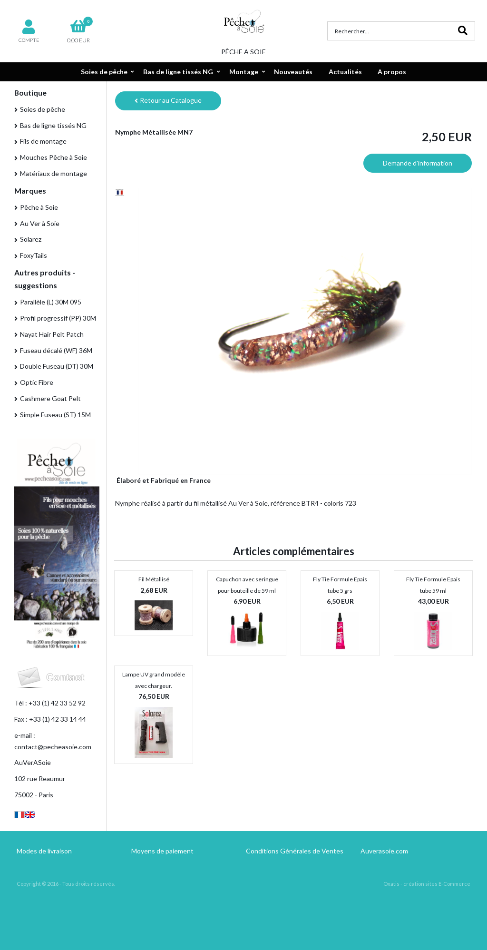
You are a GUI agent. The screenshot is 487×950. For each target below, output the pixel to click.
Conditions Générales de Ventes (294, 851)
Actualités (345, 72)
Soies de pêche (104, 72)
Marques (30, 190)
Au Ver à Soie (39, 223)
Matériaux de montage (53, 173)
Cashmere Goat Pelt (50, 398)
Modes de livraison (44, 851)
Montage (243, 72)
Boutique (30, 92)
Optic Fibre (36, 382)
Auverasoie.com (384, 851)
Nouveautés (293, 72)
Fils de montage (43, 141)
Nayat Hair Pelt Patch (52, 334)
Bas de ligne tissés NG (178, 72)
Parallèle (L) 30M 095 (50, 302)
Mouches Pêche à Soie (53, 157)
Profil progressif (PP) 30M (58, 318)
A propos (392, 72)
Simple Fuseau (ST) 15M (55, 415)
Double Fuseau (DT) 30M (56, 366)
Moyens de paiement (162, 851)
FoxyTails (33, 255)
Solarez (30, 239)
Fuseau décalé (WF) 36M (56, 350)
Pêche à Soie (39, 207)
